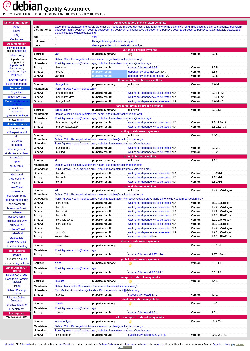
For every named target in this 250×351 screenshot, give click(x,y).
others (144, 344)
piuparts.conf (16, 65)
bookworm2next (16, 208)
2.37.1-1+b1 (159, 254)
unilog (126, 41)
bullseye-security (17, 220)
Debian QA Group (16, 274)
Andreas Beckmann (108, 344)
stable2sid (17, 233)
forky (17, 161)
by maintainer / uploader (17, 110)
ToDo (26, 263)
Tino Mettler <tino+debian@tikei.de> (76, 290)
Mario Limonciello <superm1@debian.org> (178, 198)
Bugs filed (16, 92)
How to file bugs (16, 47)
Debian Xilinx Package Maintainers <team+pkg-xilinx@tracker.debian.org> (99, 59)
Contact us (16, 39)
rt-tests (122, 45)
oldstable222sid (17, 242)
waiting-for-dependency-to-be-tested (149, 92)
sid (16, 136)
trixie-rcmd (16, 174)
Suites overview (16, 96)
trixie (17, 170)
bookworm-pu (17, 204)
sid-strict (17, 140)
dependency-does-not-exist (144, 71)
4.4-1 (155, 294)
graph (20, 119)
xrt (135, 41)
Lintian (17, 286)
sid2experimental (17, 132)
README (16, 75)
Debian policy (17, 55)
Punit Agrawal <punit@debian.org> (75, 63)
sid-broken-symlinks (19, 103)
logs (23, 71)
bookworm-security (17, 199)
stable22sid (17, 237)
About (16, 26)
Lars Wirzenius (65, 344)
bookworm (16, 191)
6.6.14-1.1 (158, 272)
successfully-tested (139, 67)
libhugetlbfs (99, 41)
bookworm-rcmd (16, 195)
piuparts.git (159, 344)
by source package (17, 115)
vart (94, 36)
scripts (11, 71)
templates (20, 50)
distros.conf (16, 68)
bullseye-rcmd (16, 216)
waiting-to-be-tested (140, 236)
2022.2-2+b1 (159, 334)
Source (16, 254)
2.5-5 (155, 67)
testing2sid (16, 157)
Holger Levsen (130, 344)
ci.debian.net (16, 309)
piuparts (9, 344)
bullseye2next (16, 229)
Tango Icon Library (221, 344)
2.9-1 (155, 312)
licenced (26, 344)
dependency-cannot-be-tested (146, 75)
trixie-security (16, 178)
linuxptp (112, 45)
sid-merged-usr (17, 149)
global (103, 45)
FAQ (16, 35)
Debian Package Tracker (16, 292)
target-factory (114, 41)
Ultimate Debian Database (16, 299)
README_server (16, 79)
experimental (16, 128)
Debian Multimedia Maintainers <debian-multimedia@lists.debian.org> (96, 286)
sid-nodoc (16, 144)
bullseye (17, 212)
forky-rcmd (16, 166)
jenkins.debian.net (17, 304)
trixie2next (17, 187)
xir (132, 41)
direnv (96, 45)
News (16, 30)
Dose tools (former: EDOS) (16, 280)
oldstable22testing (17, 246)
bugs (24, 259)
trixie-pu (17, 183)
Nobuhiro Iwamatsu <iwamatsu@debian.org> (124, 63)
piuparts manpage (16, 83)
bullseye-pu (17, 225)
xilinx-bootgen (135, 45)
